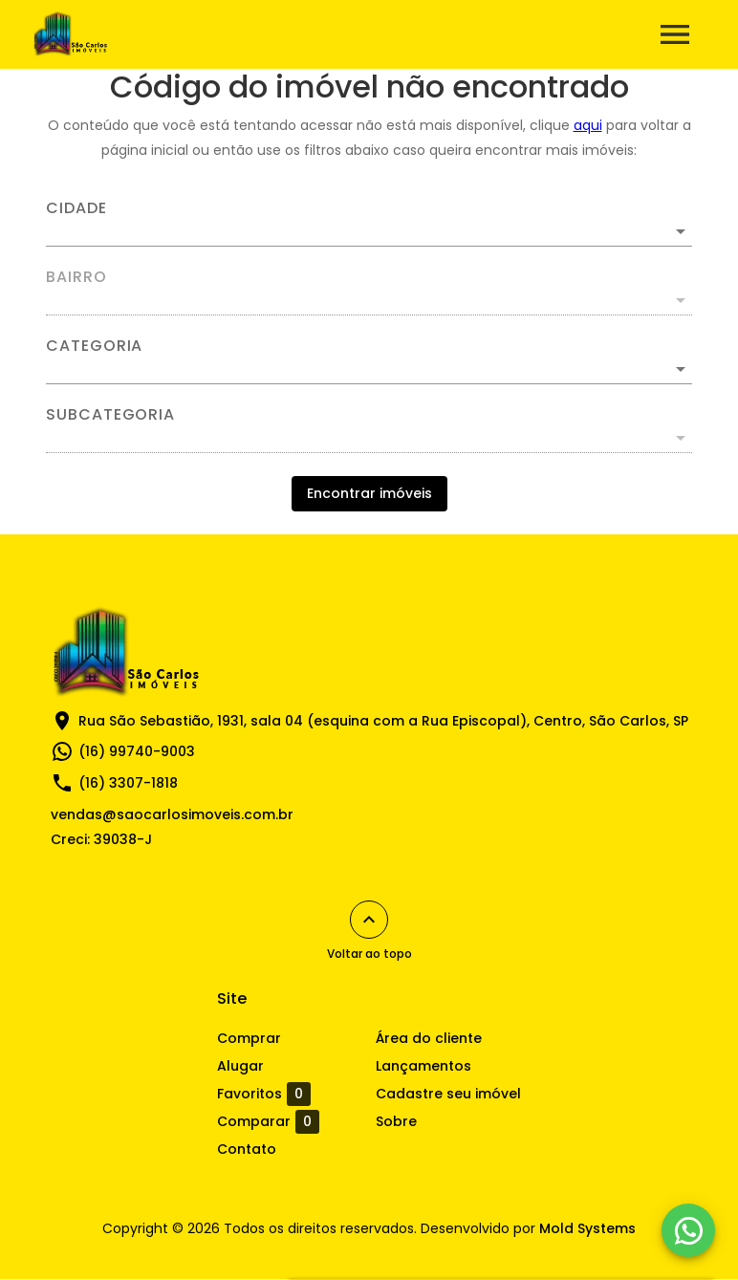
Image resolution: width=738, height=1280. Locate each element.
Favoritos (264, 1093)
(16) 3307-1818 (128, 782)
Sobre (396, 1121)
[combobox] (369, 224)
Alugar (240, 1065)
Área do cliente (429, 1038)
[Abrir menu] (674, 34)
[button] (369, 369)
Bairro (76, 277)
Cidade (76, 208)
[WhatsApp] (688, 1230)
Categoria (94, 346)
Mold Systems (587, 1228)
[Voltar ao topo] (369, 919)
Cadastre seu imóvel (448, 1093)
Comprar (249, 1038)
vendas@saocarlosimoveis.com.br (172, 814)
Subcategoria (110, 415)
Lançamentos (423, 1065)
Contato (246, 1149)
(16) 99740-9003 (136, 751)
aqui (588, 125)
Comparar (268, 1121)
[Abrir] (680, 231)
